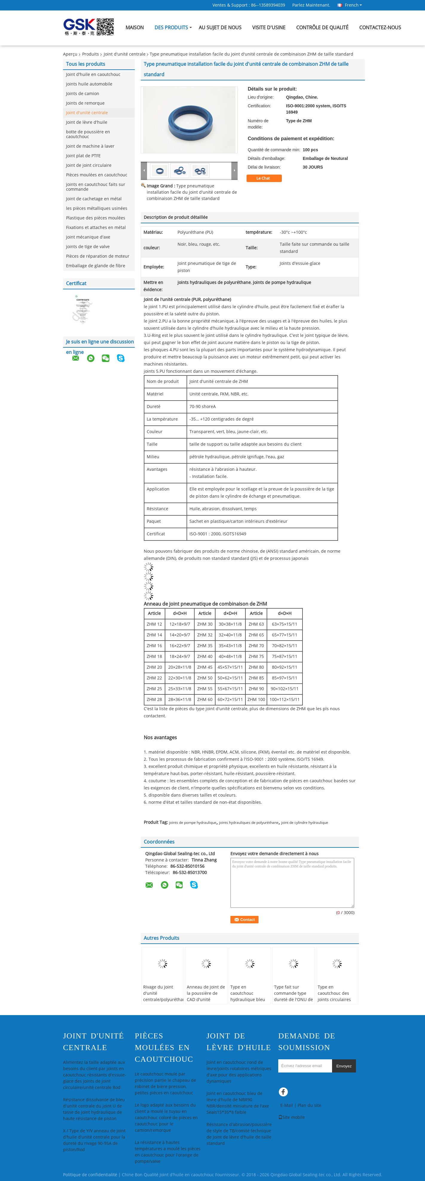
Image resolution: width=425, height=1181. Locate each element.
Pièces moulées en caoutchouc (96, 175)
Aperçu (70, 54)
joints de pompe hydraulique (192, 823)
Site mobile (291, 1117)
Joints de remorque (85, 103)
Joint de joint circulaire (88, 165)
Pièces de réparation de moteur (97, 256)
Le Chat (267, 178)
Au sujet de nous (220, 27)
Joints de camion (82, 93)
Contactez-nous (380, 27)
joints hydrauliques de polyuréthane (249, 823)
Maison (135, 27)
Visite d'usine (268, 27)
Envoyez (343, 1066)
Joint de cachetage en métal (94, 198)
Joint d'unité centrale (125, 54)
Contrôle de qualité (322, 27)
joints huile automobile (89, 84)
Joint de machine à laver (90, 146)
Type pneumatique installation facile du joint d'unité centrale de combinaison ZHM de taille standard (192, 192)
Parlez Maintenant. (311, 5)
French (353, 5)
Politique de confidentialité (90, 1174)
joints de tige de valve (88, 246)
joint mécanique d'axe (88, 237)
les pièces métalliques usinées (96, 208)
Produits (90, 54)
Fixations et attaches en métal (96, 227)
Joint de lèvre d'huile (86, 122)
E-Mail (286, 1105)
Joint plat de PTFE (83, 155)
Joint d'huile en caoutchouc (93, 74)
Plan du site (309, 1105)
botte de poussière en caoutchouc (88, 134)
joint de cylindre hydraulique (304, 823)
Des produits (171, 27)
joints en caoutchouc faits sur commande (95, 187)
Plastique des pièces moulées (95, 218)
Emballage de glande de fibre (95, 265)
